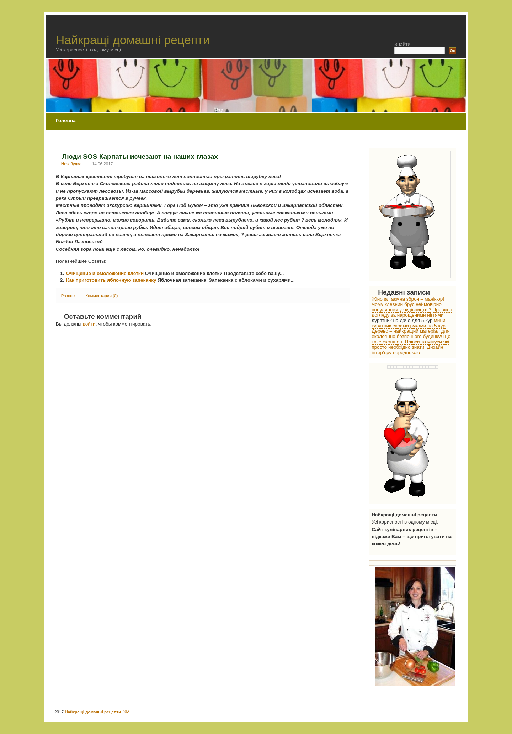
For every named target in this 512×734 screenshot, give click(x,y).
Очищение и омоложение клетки (105, 273)
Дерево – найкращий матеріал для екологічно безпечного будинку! (410, 333)
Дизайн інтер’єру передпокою (407, 349)
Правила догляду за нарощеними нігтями (412, 312)
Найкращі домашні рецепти (133, 40)
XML (127, 711)
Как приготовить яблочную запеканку (112, 280)
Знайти (402, 44)
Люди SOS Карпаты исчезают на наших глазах (140, 156)
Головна (66, 120)
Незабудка (71, 163)
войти (89, 324)
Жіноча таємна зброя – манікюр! (408, 299)
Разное (68, 295)
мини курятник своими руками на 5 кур (409, 323)
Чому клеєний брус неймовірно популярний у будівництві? (407, 307)
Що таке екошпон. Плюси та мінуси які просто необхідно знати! (411, 342)
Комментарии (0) (101, 295)
